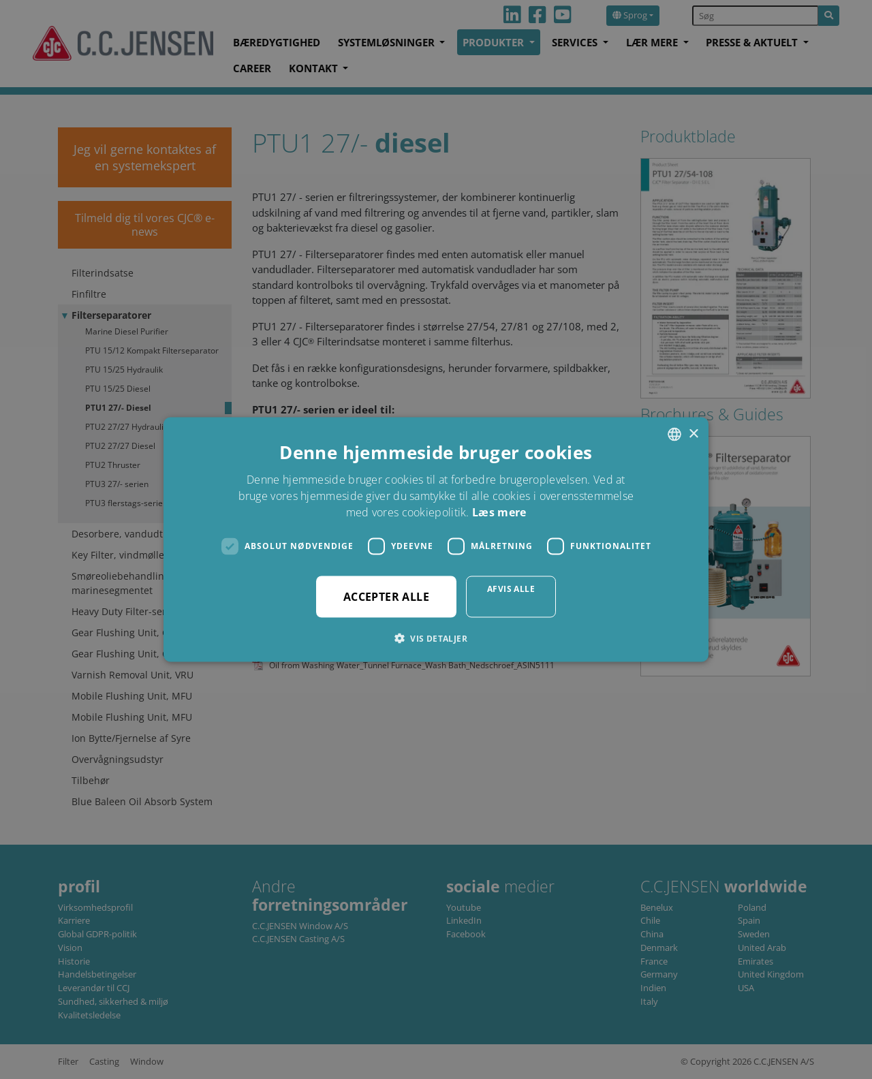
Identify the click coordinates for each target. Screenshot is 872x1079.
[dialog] (436, 539)
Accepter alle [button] (386, 596)
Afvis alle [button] (511, 588)
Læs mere (499, 511)
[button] (436, 637)
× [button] (693, 433)
